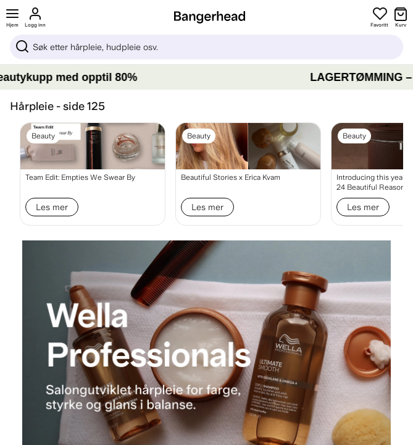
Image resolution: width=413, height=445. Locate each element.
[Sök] (206, 47)
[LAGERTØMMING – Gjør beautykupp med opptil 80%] (206, 77)
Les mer (52, 207)
